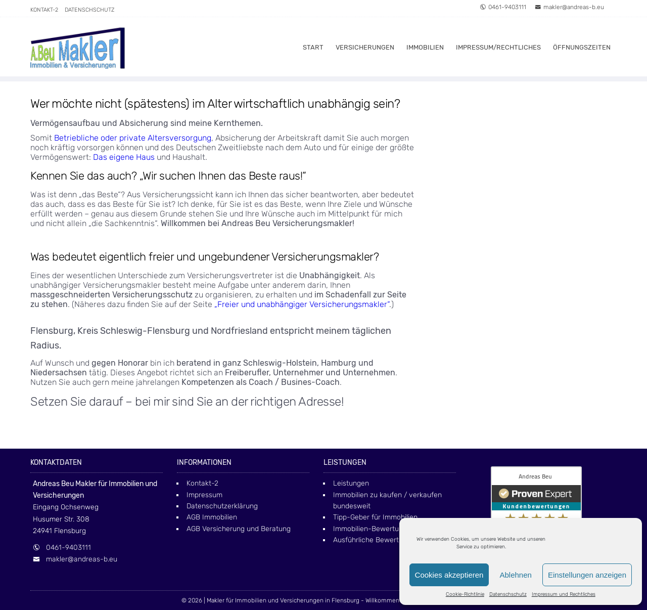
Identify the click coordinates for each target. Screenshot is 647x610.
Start (313, 47)
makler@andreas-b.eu (569, 7)
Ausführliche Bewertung (372, 540)
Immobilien (425, 47)
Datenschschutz (508, 594)
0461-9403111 (503, 7)
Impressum (204, 495)
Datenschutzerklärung (222, 506)
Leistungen (351, 483)
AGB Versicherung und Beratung (239, 529)
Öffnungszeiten (582, 47)
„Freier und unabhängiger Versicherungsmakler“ (301, 304)
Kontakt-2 (44, 10)
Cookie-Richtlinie (465, 594)
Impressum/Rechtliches (498, 47)
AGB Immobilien (212, 517)
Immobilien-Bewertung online (380, 529)
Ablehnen (515, 575)
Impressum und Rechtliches (563, 594)
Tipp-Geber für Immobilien (375, 517)
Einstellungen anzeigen (587, 575)
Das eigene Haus (124, 157)
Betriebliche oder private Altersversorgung (132, 138)
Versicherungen (365, 47)
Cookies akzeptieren (449, 575)
